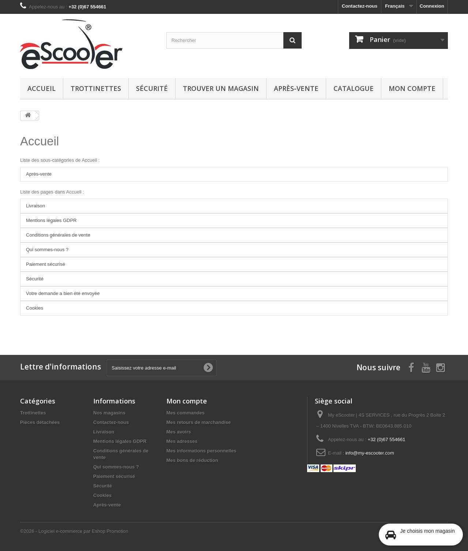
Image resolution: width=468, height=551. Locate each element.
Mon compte (412, 88)
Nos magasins (109, 413)
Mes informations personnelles (201, 451)
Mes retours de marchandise (198, 422)
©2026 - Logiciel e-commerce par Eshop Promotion (74, 531)
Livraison (35, 205)
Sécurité (152, 88)
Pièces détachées (40, 422)
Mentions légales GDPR (51, 220)
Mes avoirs (178, 432)
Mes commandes (185, 413)
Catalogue (353, 88)
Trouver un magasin (221, 88)
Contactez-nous (360, 6)
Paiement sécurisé (45, 264)
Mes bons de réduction (192, 460)
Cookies (34, 308)
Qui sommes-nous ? (47, 249)
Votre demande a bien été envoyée (63, 293)
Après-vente (296, 88)
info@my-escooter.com (370, 453)
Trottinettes (96, 88)
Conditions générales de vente (58, 235)
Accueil (41, 88)
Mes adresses (181, 441)
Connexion (432, 6)
